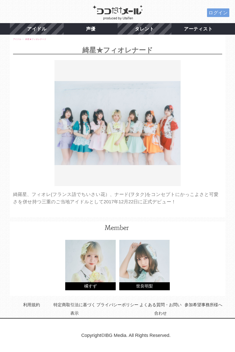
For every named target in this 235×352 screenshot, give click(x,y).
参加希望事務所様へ (203, 304)
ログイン (218, 12)
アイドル (36, 29)
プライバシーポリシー (117, 304)
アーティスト (198, 29)
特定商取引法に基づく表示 (74, 308)
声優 (90, 29)
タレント (144, 29)
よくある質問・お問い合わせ (160, 308)
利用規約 (31, 304)
